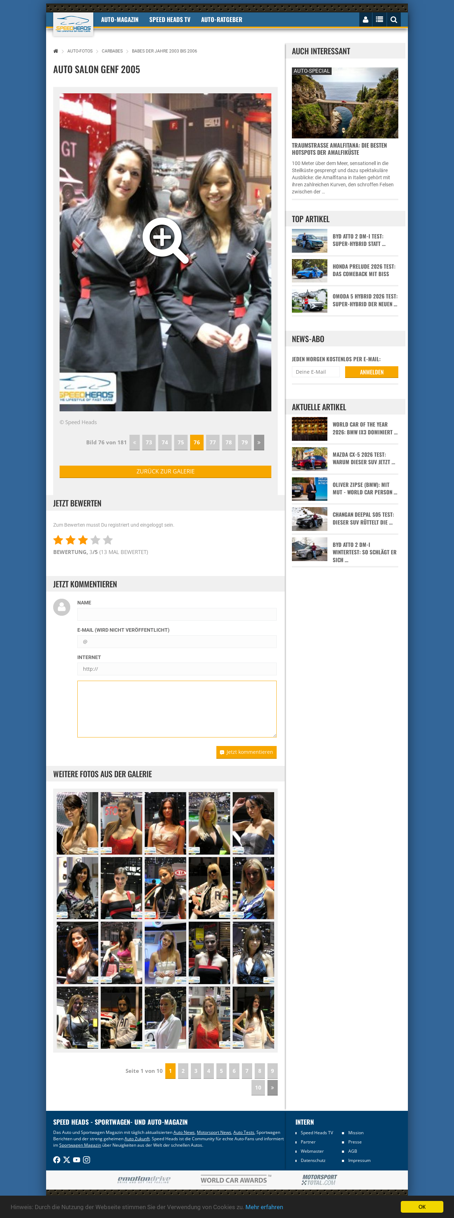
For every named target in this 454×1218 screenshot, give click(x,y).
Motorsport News (214, 1132)
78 (229, 442)
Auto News (184, 1132)
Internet (89, 657)
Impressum (359, 1160)
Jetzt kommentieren (246, 751)
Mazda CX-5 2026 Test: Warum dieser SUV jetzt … (364, 458)
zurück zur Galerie (166, 471)
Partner (308, 1142)
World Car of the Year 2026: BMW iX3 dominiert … (365, 428)
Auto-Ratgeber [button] (221, 19)
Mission (356, 1133)
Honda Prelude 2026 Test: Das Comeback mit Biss (364, 270)
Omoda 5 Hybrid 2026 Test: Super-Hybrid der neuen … (365, 299)
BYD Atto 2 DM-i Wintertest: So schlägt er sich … (365, 552)
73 (149, 442)
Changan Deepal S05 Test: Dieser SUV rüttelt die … (363, 518)
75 (181, 442)
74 (165, 442)
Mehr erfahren (264, 1207)
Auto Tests (243, 1132)
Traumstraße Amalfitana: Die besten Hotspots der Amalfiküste (339, 149)
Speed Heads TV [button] (169, 19)
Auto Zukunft (137, 1139)
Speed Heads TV (317, 1133)
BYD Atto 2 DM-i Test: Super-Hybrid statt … (359, 239)
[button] (76, 252)
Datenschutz (313, 1160)
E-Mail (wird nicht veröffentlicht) (123, 630)
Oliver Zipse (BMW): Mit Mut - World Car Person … (365, 488)
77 (213, 442)
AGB (352, 1151)
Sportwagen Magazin (80, 1145)
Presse (355, 1142)
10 (258, 1087)
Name (84, 602)
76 (197, 442)
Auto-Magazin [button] (120, 19)
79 (245, 442)
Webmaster (312, 1151)
